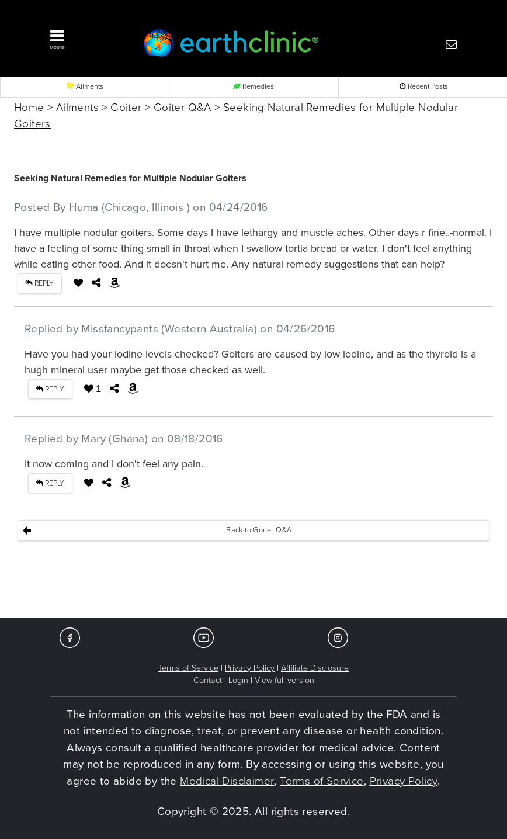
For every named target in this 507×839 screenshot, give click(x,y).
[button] (84, 37)
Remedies (253, 86)
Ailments (85, 86)
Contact (207, 680)
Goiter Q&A (182, 107)
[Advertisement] (253, 582)
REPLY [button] (39, 283)
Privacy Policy (250, 668)
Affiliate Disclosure (315, 668)
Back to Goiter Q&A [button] (258, 530)
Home (29, 107)
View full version (284, 680)
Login (238, 680)
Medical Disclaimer (227, 781)
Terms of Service (188, 668)
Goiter (125, 107)
